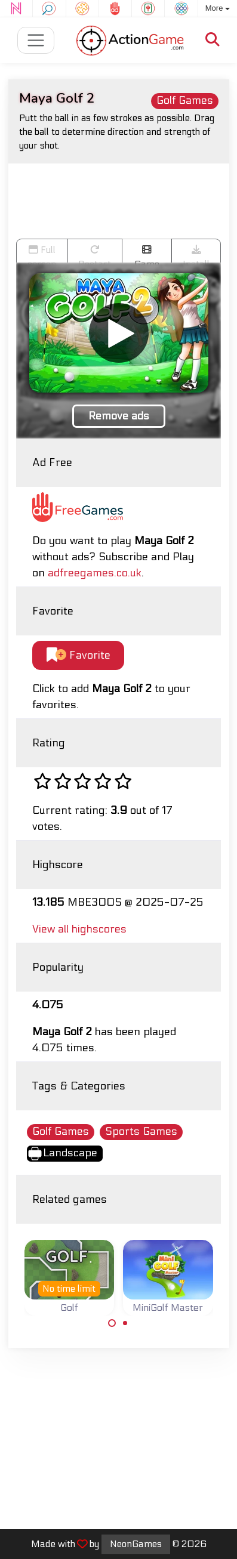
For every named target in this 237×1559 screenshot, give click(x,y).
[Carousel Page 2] (125, 1323)
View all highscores (79, 929)
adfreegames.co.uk (94, 573)
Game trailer (147, 253)
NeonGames (136, 1544)
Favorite (78, 655)
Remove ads (118, 416)
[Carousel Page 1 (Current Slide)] (112, 1323)
